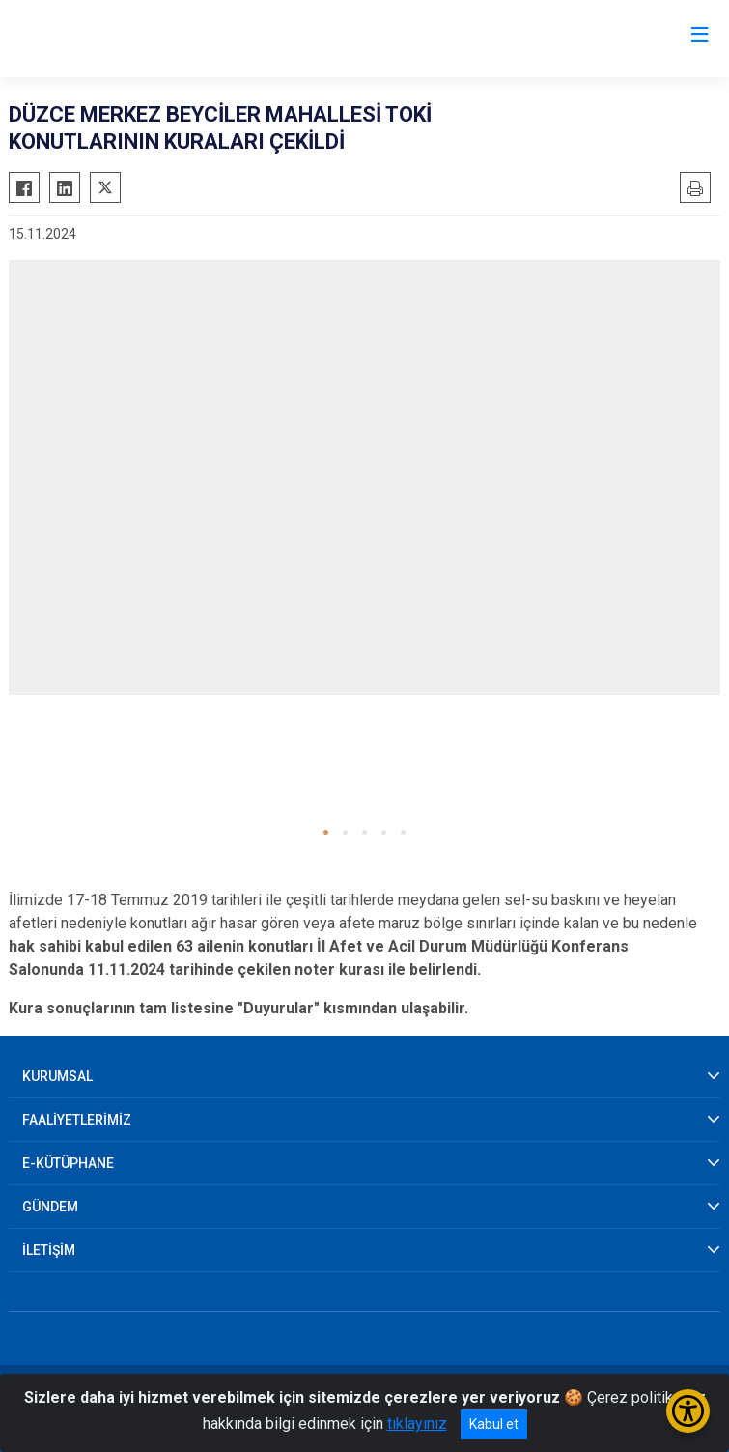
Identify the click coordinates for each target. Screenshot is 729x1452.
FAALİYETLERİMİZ (76, 1119)
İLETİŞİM (48, 1250)
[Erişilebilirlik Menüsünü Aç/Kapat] (688, 1411)
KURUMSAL (57, 1076)
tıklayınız (417, 1423)
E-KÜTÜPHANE (68, 1163)
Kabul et (494, 1424)
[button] (325, 832)
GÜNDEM (50, 1206)
